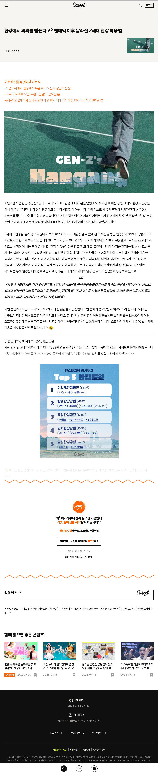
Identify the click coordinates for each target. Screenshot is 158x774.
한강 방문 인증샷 (114, 234)
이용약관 (73, 749)
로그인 (149, 5)
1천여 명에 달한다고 (40, 210)
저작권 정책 (85, 749)
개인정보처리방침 (59, 749)
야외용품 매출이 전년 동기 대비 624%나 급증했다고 (77, 222)
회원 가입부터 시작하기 (79, 557)
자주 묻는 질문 (77, 733)
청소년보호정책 (99, 749)
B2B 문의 (56, 733)
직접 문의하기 (100, 733)
